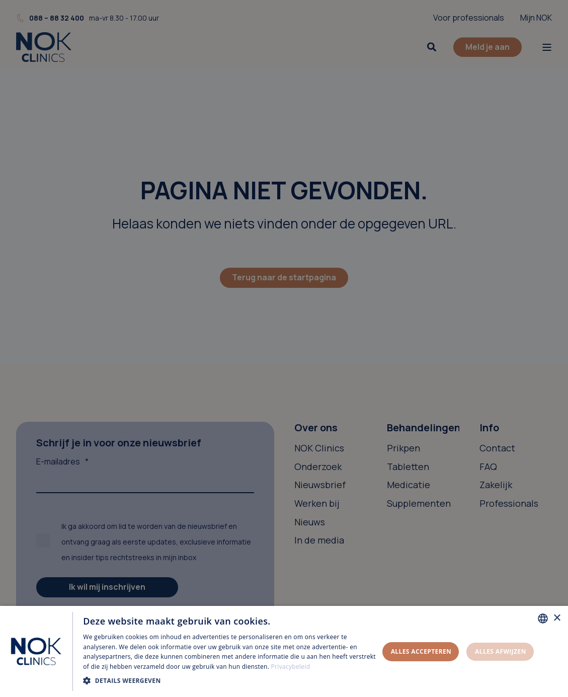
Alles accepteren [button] (421, 651)
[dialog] (284, 651)
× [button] (556, 618)
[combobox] (543, 618)
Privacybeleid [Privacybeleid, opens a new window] (290, 666)
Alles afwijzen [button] (500, 651)
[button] (230, 680)
